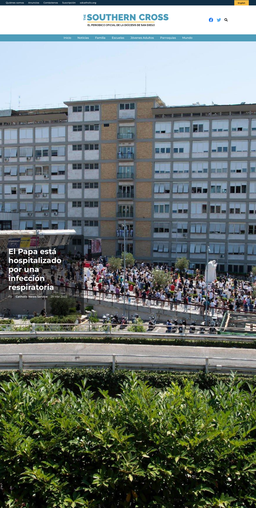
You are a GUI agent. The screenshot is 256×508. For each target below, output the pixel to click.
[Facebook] (211, 20)
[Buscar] (226, 19)
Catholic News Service (30, 296)
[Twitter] (219, 20)
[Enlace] (128, 20)
